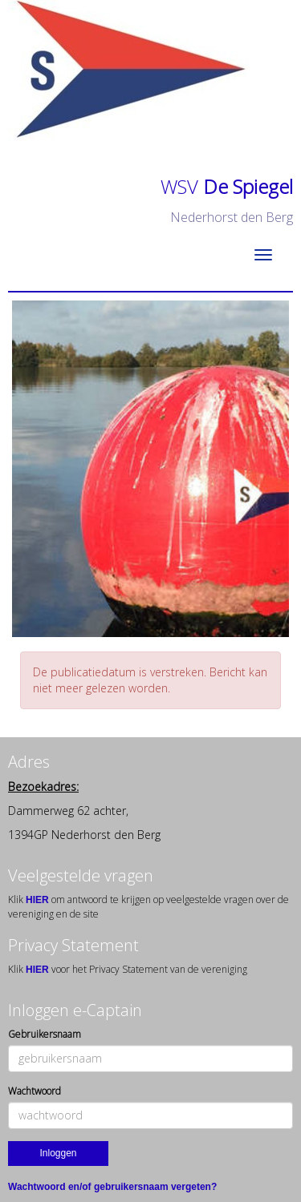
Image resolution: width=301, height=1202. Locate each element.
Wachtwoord (34, 1091)
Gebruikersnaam (44, 1034)
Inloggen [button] (57, 1153)
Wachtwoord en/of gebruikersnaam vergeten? (112, 1186)
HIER (38, 900)
